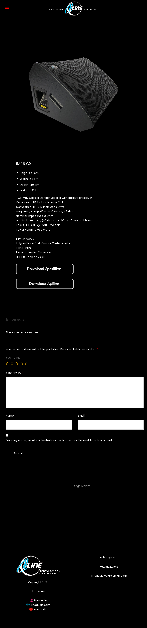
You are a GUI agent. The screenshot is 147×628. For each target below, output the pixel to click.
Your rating (14, 358)
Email (82, 415)
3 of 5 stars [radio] (16, 363)
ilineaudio (40, 600)
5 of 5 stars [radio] (26, 363)
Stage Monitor (82, 486)
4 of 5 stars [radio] (21, 363)
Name (11, 415)
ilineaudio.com (40, 605)
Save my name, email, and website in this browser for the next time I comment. (59, 440)
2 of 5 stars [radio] (12, 363)
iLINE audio (40, 609)
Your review (14, 373)
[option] (73, 94)
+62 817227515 (109, 567)
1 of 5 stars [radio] (7, 363)
